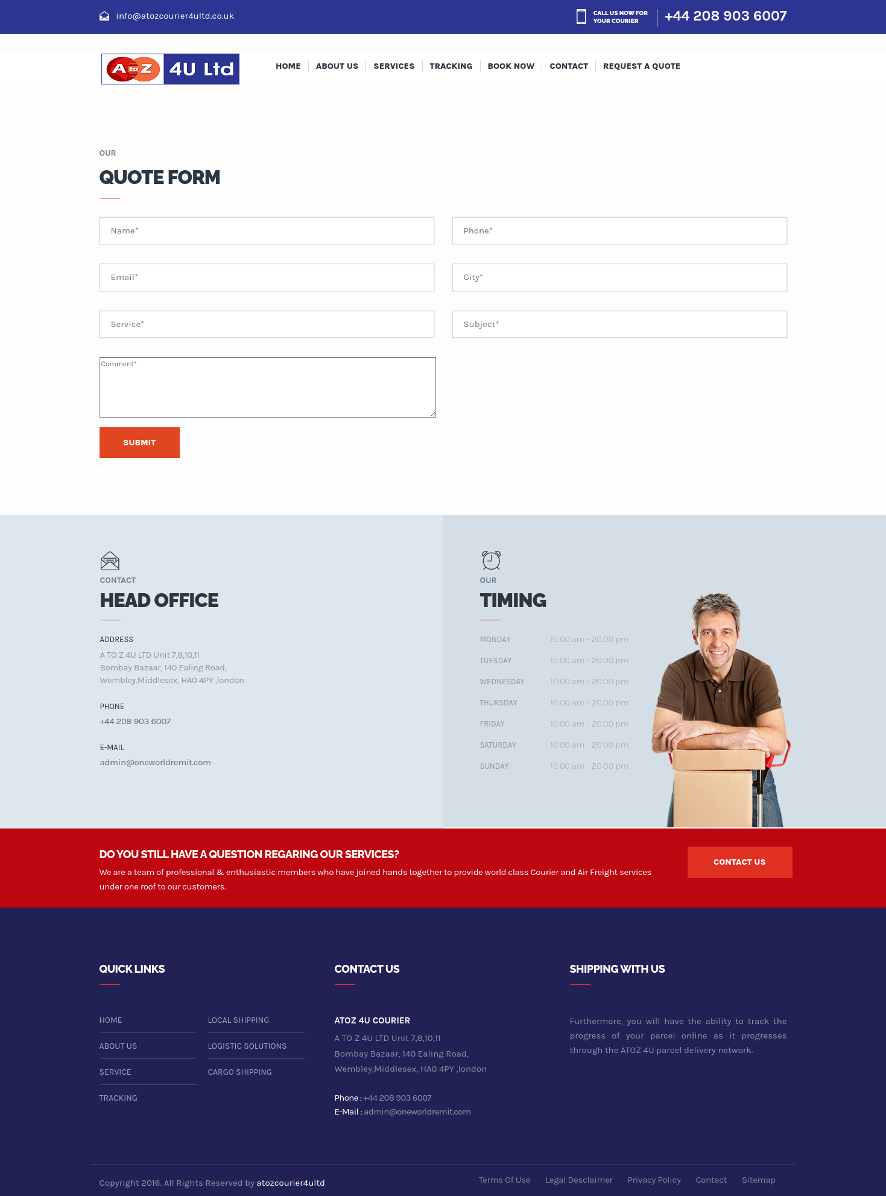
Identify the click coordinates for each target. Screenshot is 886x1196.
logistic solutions (247, 1046)
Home (288, 66)
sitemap (759, 1179)
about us (337, 66)
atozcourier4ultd (291, 1182)
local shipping (239, 1020)
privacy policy (654, 1179)
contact (568, 66)
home (111, 1020)
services (393, 66)
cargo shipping (240, 1072)
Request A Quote (641, 66)
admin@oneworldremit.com (155, 762)
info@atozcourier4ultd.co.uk (175, 15)
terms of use (504, 1179)
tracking (119, 1098)
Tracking (451, 66)
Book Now (511, 66)
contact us (740, 862)
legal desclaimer (579, 1179)
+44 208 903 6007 (726, 16)
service (115, 1072)
